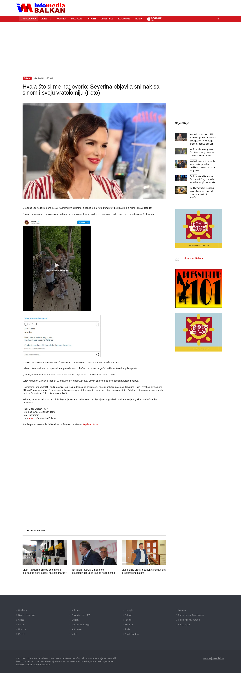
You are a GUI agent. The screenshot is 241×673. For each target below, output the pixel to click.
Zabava (128, 615)
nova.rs (33, 418)
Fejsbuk (87, 424)
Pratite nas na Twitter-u (189, 620)
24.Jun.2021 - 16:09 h (43, 78)
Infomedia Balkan (193, 255)
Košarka (129, 624)
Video (74, 634)
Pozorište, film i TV (81, 615)
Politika (21, 634)
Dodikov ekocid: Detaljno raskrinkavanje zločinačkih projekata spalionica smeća (203, 191)
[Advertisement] (120, 45)
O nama (182, 610)
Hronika (22, 629)
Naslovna (22, 610)
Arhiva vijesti (184, 624)
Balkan (21, 624)
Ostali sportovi (132, 634)
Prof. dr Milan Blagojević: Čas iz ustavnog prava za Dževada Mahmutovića (202, 152)
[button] (45, 18)
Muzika (75, 620)
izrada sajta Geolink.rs (213, 658)
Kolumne (76, 610)
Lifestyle (129, 610)
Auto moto (76, 629)
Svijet (21, 620)
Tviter (96, 424)
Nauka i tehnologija (81, 624)
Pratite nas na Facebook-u (191, 615)
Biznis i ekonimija (26, 615)
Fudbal (128, 620)
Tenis (127, 629)
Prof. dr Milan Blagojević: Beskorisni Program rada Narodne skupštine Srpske (202, 179)
